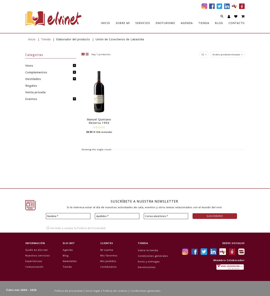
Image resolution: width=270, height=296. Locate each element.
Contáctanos (108, 266)
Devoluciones (147, 267)
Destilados (33, 79)
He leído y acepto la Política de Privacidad (76, 228)
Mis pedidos (108, 261)
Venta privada (35, 92)
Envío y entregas (149, 261)
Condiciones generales (153, 256)
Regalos (31, 85)
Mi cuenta (106, 250)
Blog (65, 255)
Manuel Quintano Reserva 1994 (99, 121)
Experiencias (33, 261)
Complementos (36, 72)
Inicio (32, 39)
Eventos (31, 99)
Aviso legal (93, 290)
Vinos (29, 65)
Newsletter (70, 261)
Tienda (46, 39)
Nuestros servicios (37, 255)
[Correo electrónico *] (166, 216)
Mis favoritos (109, 255)
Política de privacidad (68, 290)
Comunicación (34, 266)
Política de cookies (115, 290)
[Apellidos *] (117, 216)
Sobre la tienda (148, 250)
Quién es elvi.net (36, 250)
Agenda (68, 250)
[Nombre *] (68, 216)
